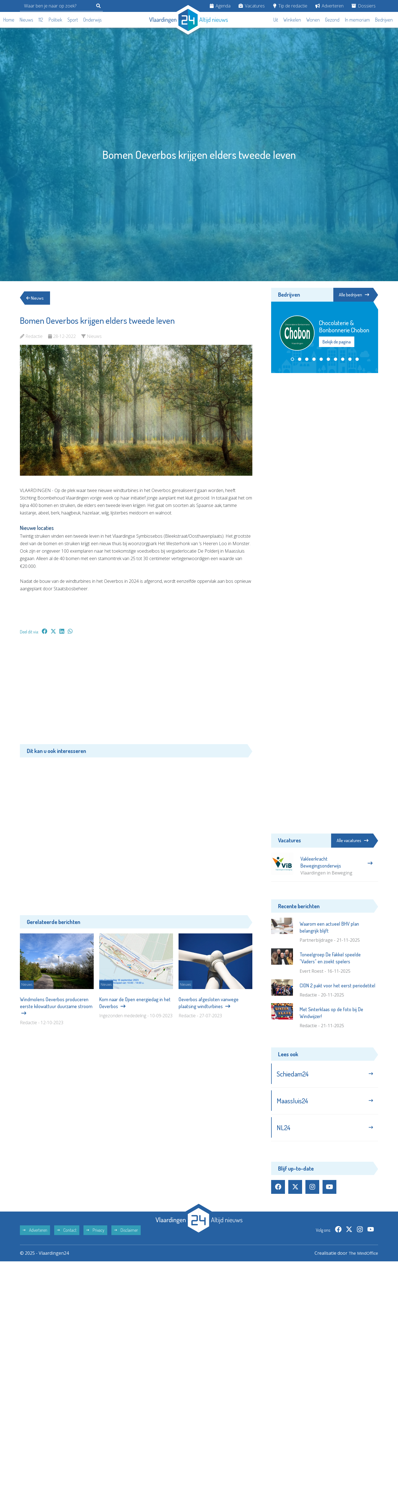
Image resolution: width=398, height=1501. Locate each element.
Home (8, 20)
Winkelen (292, 20)
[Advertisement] (136, 692)
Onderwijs (92, 20)
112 (40, 20)
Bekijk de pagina (337, 342)
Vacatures (252, 6)
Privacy (95, 1232)
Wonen (313, 20)
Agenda (220, 6)
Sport (72, 20)
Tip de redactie (290, 6)
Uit (275, 20)
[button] (292, 359)
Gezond (332, 20)
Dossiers (364, 6)
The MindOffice (362, 1255)
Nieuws (26, 20)
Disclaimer (126, 1232)
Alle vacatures (352, 840)
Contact (67, 1232)
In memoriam (357, 20)
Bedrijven (384, 20)
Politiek (55, 20)
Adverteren (329, 6)
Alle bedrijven (353, 294)
